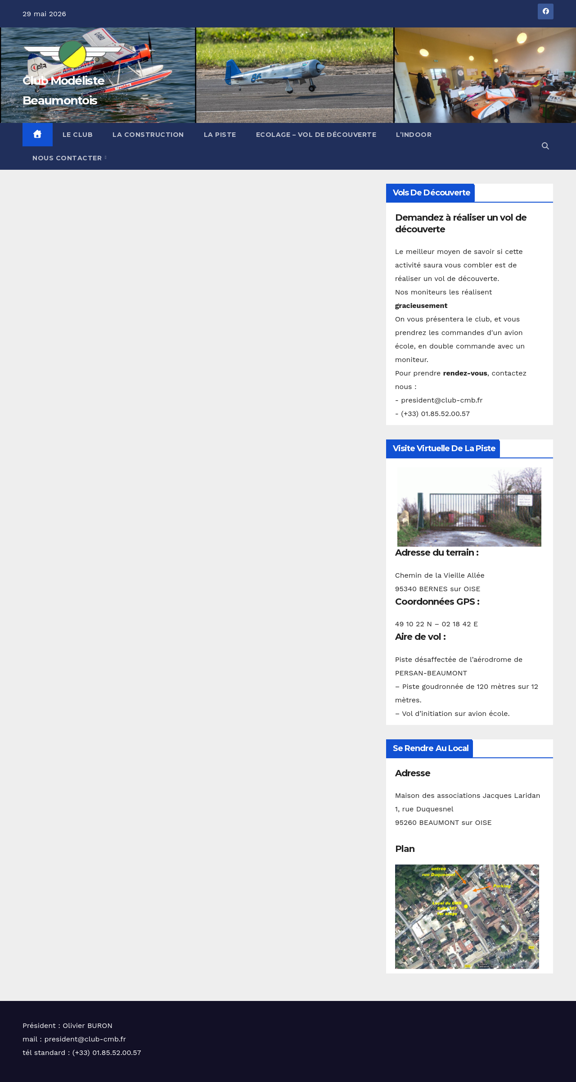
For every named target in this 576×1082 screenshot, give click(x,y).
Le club (78, 135)
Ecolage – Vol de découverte (316, 135)
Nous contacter (68, 158)
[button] (545, 146)
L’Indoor (414, 135)
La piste (220, 135)
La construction (148, 135)
